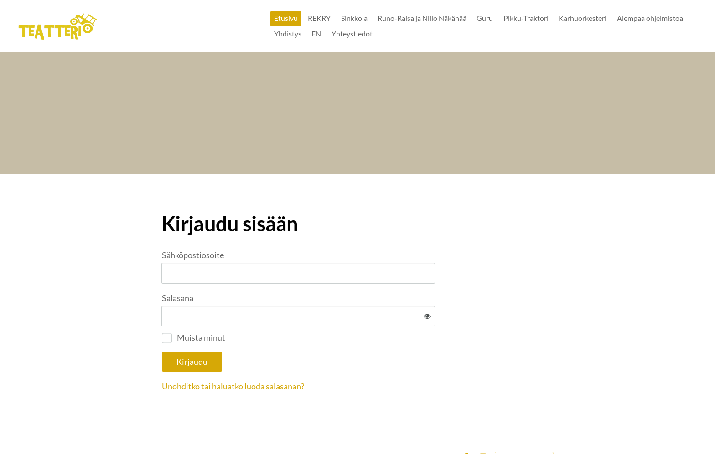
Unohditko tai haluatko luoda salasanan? (331, 357)
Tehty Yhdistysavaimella (524, 428)
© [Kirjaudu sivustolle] (165, 427)
